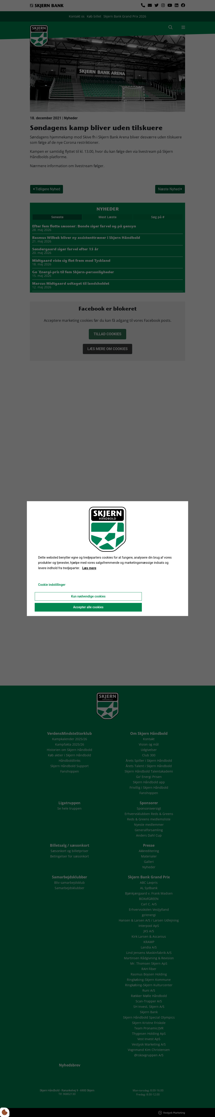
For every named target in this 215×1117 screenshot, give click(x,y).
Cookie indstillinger (51, 584)
